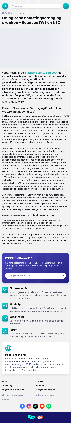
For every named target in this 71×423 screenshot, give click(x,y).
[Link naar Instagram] (28, 406)
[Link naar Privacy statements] (52, 395)
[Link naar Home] (18, 381)
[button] (58, 6)
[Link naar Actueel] (52, 381)
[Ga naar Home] (5, 6)
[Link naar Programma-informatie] (18, 389)
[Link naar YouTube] (42, 406)
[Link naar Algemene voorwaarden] (18, 395)
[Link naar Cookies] (35, 399)
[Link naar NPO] (40, 417)
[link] (35, 293)
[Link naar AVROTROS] (31, 417)
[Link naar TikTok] (35, 406)
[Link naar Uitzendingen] (18, 385)
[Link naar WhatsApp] (48, 406)
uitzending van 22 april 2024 (41, 72)
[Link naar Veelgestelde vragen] (52, 389)
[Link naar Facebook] (22, 406)
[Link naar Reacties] (52, 385)
